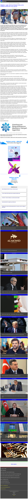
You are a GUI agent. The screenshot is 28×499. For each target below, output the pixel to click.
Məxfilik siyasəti (14, 494)
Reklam (14, 495)
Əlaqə (14, 493)
